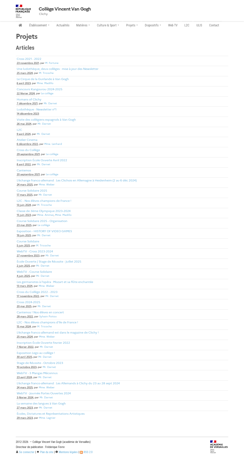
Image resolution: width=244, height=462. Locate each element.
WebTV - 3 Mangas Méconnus (37, 373)
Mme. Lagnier (47, 417)
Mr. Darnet (50, 103)
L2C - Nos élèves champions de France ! (44, 201)
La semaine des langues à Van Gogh (41, 403)
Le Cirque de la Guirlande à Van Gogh (43, 79)
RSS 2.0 (86, 452)
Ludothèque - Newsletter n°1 (36, 109)
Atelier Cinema (27, 140)
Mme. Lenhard (53, 144)
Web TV (173, 25)
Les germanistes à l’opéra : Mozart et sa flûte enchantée (55, 282)
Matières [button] (83, 25)
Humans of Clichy (29, 99)
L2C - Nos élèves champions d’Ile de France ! (47, 322)
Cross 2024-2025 (28, 302)
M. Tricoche (46, 73)
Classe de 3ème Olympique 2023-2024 (44, 211)
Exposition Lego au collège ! (36, 353)
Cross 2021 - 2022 (29, 59)
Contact (214, 25)
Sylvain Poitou (48, 316)
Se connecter (25, 452)
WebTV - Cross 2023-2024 (35, 251)
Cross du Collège (28, 150)
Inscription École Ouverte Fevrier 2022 (43, 342)
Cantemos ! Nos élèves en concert (40, 312)
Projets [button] (132, 25)
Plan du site (45, 452)
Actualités (62, 25)
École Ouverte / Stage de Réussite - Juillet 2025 (49, 261)
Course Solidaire (28, 241)
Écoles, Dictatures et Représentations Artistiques (51, 413)
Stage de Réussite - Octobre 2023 (40, 363)
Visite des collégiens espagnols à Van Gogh (46, 119)
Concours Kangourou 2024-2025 (39, 89)
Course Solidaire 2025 (32, 190)
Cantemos (24, 170)
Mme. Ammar (45, 215)
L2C (186, 25)
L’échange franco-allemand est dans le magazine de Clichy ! (58, 332)
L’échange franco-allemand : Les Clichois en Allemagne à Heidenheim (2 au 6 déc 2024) (77, 180)
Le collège (47, 93)
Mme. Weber (47, 184)
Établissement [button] (39, 25)
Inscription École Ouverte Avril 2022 (42, 160)
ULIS (199, 25)
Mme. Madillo (45, 83)
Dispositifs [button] (153, 25)
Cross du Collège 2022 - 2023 (37, 292)
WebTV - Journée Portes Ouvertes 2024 (44, 393)
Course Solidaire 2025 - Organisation (42, 221)
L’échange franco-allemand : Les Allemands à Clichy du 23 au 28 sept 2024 (68, 383)
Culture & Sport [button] (108, 25)
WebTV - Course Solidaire (34, 271)
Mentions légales (66, 452)
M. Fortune (51, 63)
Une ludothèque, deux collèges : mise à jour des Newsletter (57, 69)
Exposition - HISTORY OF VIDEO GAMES (44, 231)
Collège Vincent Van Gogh (65, 9)
